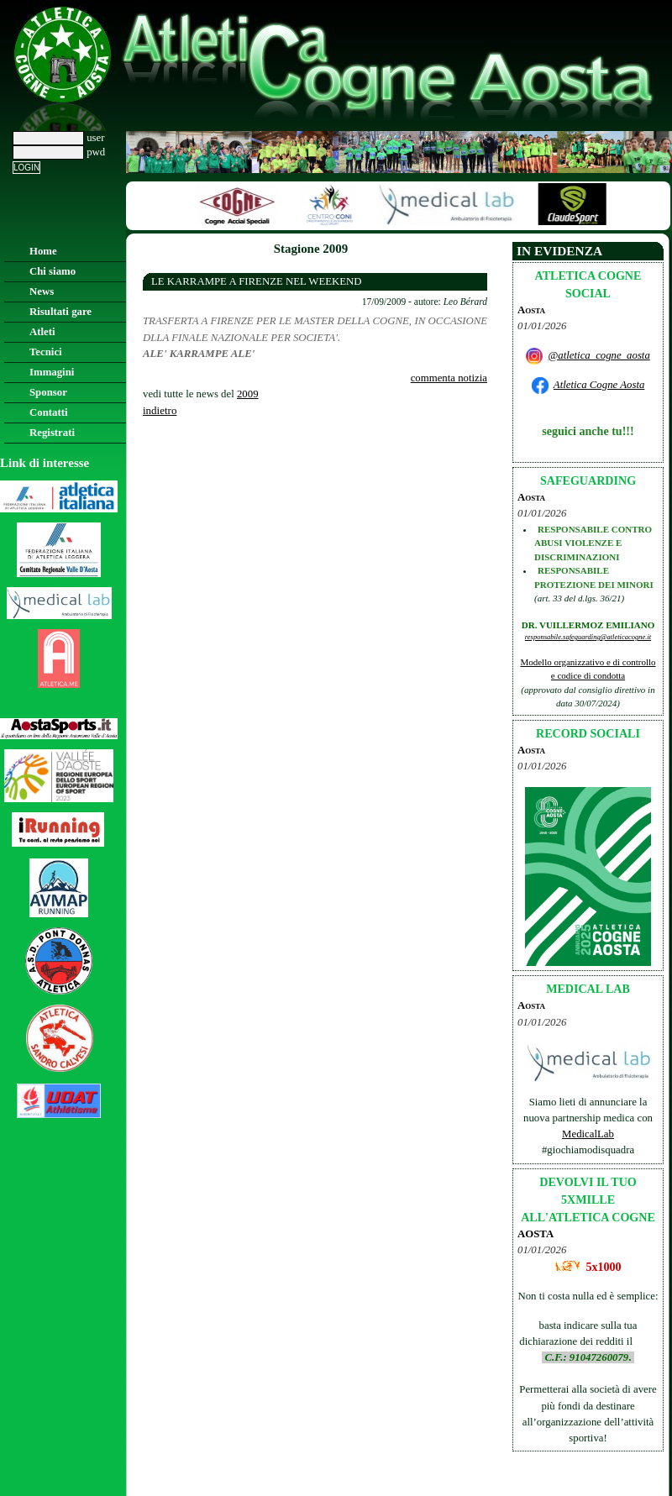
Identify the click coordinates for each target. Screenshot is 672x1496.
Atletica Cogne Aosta (599, 385)
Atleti (42, 332)
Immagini (51, 372)
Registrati (52, 432)
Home (43, 251)
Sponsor (48, 392)
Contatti (48, 412)
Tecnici (45, 352)
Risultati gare (60, 312)
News (41, 291)
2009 (248, 394)
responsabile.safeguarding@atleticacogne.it (588, 637)
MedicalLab (588, 1134)
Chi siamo (52, 271)
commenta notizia (449, 378)
